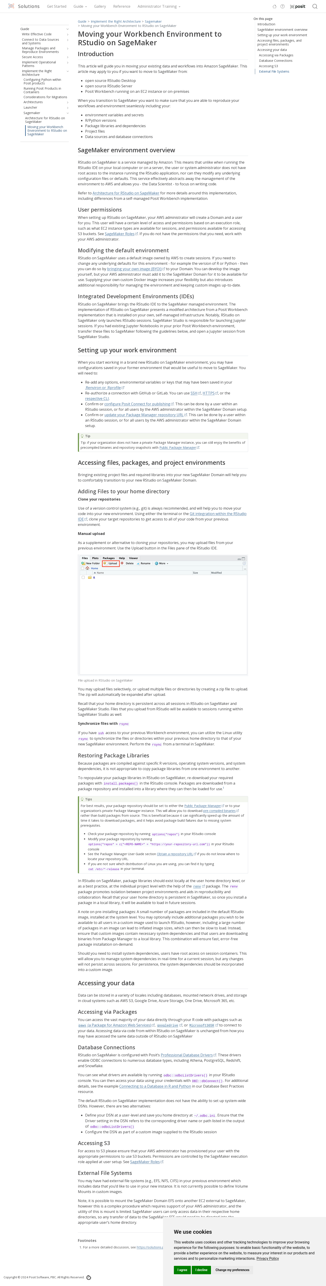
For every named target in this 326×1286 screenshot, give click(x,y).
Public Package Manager (177, 447)
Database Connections (275, 60)
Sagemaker (153, 21)
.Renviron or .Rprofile (103, 387)
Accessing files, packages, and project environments (279, 42)
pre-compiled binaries (219, 811)
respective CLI (97, 398)
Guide (82, 21)
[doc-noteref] (223, 788)
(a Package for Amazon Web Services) (114, 1025)
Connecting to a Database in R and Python (155, 1086)
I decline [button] (201, 1270)
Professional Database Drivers (187, 1054)
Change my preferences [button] (232, 1270)
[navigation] (67, 29)
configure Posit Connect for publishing (137, 403)
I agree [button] (182, 1270)
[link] (267, 1258)
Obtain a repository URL (175, 854)
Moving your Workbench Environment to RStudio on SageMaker (128, 26)
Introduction (266, 24)
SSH (194, 393)
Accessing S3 (268, 66)
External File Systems (274, 71)
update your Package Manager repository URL (144, 414)
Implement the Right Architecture (116, 21)
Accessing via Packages (276, 55)
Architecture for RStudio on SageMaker (126, 193)
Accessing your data (272, 50)
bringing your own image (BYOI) (134, 268)
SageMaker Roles (119, 233)
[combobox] (315, 6)
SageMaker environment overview (282, 29)
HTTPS (209, 393)
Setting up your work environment (282, 35)
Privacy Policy (267, 1258)
